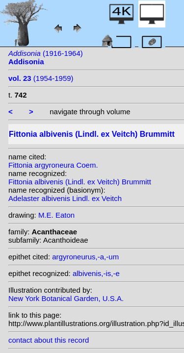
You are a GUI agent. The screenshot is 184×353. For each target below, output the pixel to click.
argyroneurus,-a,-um (85, 256)
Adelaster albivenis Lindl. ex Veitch (65, 198)
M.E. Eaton (56, 215)
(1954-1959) (41, 78)
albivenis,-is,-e (96, 273)
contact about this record (48, 340)
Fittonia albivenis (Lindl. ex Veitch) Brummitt (79, 181)
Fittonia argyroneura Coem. (53, 165)
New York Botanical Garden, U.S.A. (66, 298)
